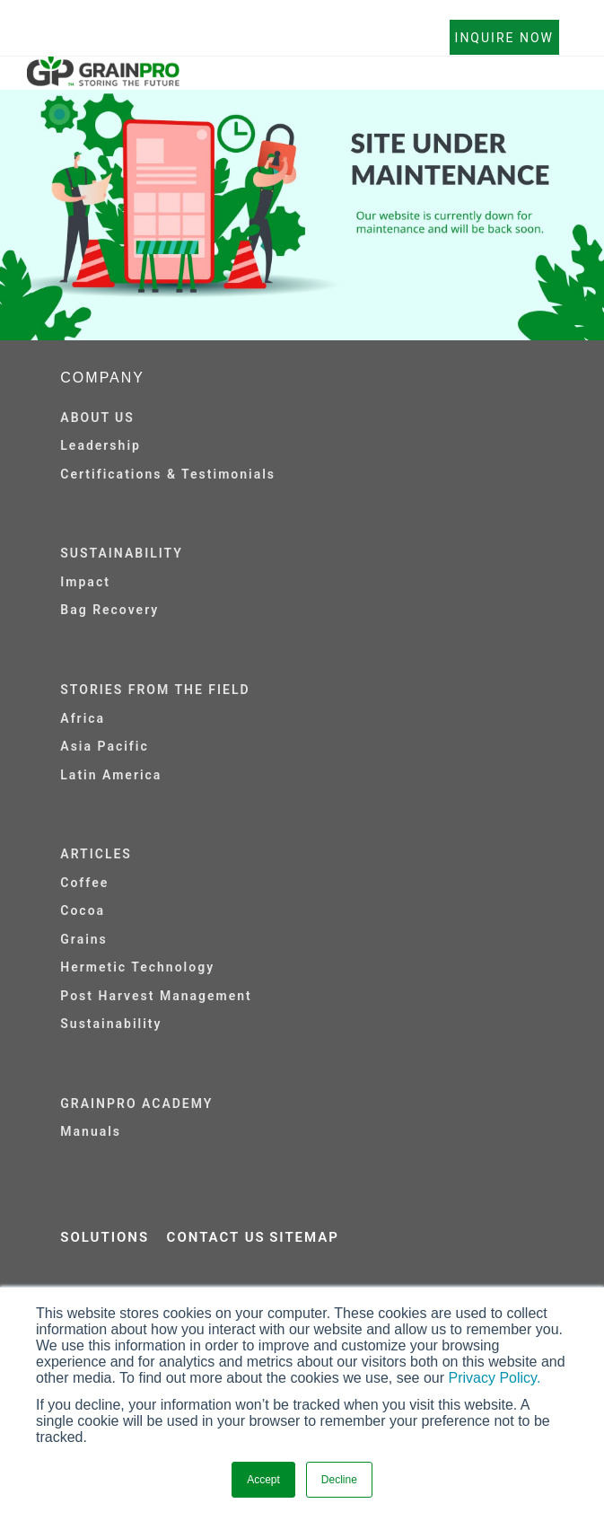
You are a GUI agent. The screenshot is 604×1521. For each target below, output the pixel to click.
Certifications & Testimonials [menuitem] (168, 474)
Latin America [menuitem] (111, 775)
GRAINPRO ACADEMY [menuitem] (136, 1103)
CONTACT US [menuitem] (216, 1237)
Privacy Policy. (495, 1377)
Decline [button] (339, 1479)
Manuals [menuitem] (90, 1131)
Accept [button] (263, 1479)
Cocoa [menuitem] (82, 910)
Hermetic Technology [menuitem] (137, 967)
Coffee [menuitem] (84, 882)
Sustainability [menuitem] (111, 1023)
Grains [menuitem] (84, 939)
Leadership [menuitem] (100, 445)
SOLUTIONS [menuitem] (104, 1237)
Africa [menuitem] (82, 718)
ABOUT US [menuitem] (97, 417)
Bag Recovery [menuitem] (109, 609)
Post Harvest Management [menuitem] (155, 996)
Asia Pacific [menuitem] (104, 746)
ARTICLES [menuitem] (96, 854)
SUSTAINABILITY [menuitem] (121, 553)
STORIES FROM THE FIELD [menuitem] (154, 689)
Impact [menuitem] (85, 582)
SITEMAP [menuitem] (304, 1237)
